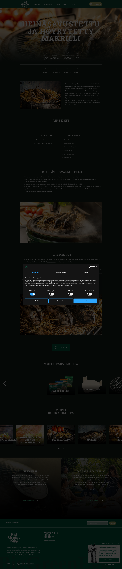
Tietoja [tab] (86, 272)
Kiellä (37, 301)
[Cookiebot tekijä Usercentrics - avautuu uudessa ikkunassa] (89, 267)
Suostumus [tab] (35, 272)
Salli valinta (61, 301)
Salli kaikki (85, 301)
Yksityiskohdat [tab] (61, 272)
